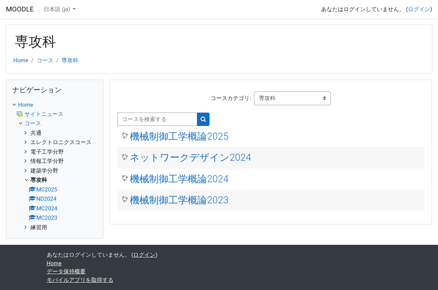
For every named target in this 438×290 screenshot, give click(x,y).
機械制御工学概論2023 (179, 200)
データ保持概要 (66, 271)
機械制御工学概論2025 (179, 136)
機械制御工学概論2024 (179, 178)
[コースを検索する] (157, 119)
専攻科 (70, 60)
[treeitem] (54, 166)
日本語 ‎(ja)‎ (58, 9)
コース (45, 60)
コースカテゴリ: (231, 98)
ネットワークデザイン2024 (190, 157)
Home (20, 60)
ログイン (419, 9)
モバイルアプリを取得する (80, 280)
